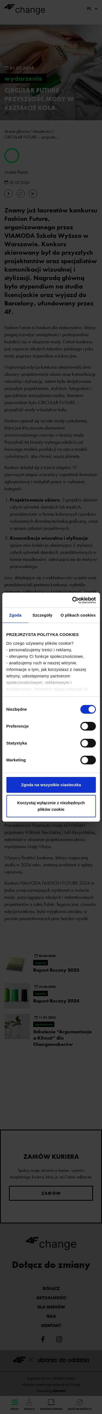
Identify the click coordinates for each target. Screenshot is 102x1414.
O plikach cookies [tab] (78, 615)
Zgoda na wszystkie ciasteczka (51, 784)
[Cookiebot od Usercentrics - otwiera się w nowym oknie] (73, 600)
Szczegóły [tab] (42, 615)
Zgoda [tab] (15, 615)
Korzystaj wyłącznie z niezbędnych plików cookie (51, 806)
